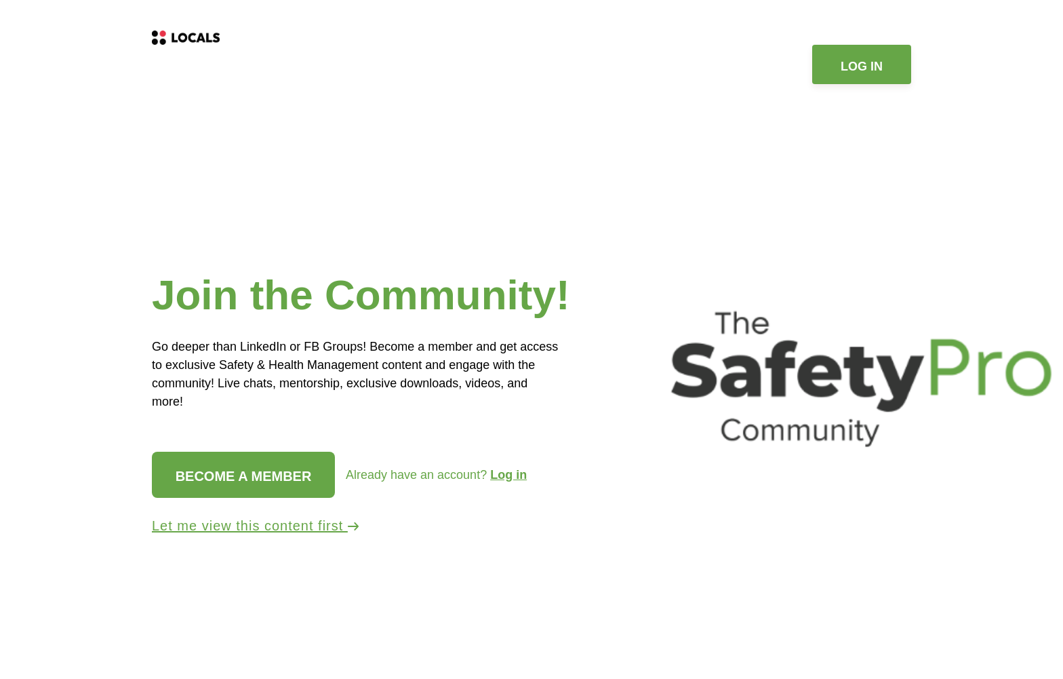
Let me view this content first (255, 525)
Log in (862, 66)
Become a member (244, 476)
